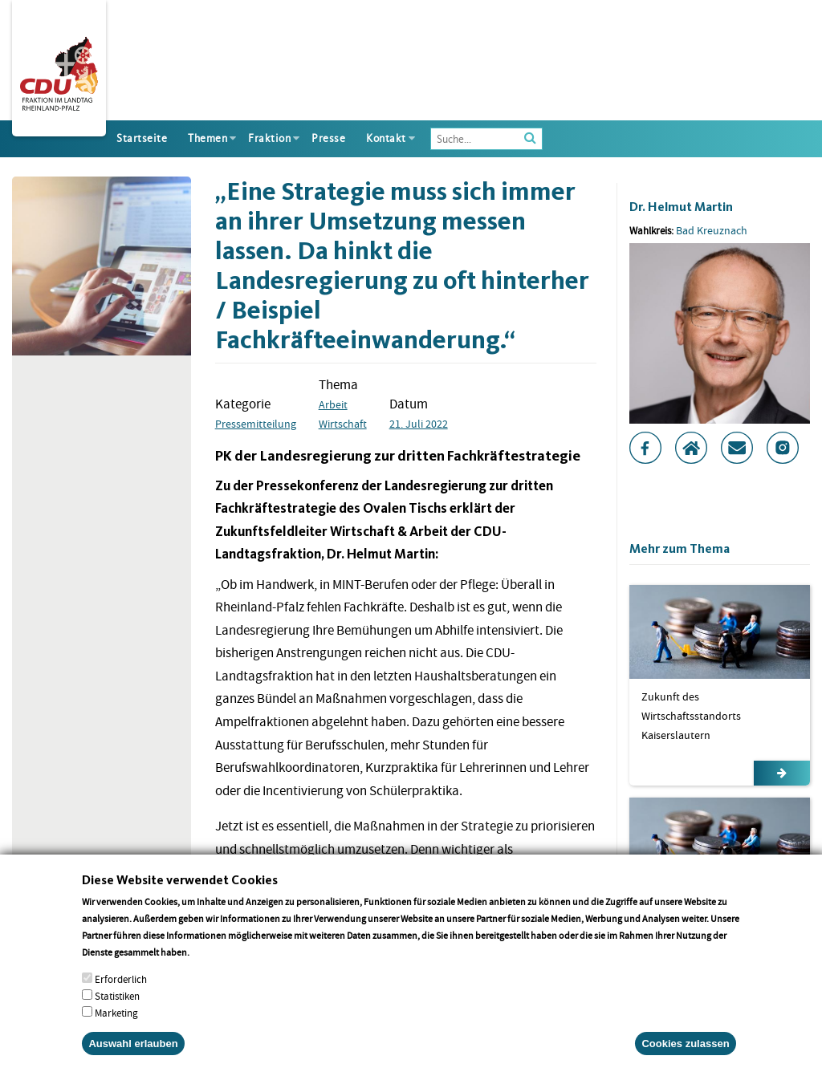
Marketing (116, 1026)
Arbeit (333, 404)
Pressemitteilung (255, 423)
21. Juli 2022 (418, 423)
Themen (207, 138)
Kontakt (386, 138)
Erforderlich (121, 992)
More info (212, 965)
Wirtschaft (343, 423)
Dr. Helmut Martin (681, 206)
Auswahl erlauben (132, 1056)
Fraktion (269, 138)
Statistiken (117, 1009)
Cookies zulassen (685, 1056)
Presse (328, 138)
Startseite (141, 138)
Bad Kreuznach (711, 230)
